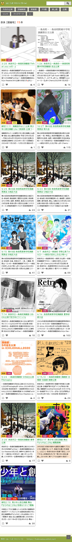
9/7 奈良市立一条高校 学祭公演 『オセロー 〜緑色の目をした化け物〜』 (53, 253)
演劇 (9, 60)
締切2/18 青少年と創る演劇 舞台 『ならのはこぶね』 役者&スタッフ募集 (18, 503)
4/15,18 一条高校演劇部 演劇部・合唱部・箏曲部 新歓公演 (53, 378)
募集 (50, 436)
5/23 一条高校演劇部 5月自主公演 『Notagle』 (18, 378)
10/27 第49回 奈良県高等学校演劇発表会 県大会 (53, 127)
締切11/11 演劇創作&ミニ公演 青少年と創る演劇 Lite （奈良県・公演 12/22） (18, 128)
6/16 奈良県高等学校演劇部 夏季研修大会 (53, 315)
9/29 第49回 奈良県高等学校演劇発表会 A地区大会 (17, 190)
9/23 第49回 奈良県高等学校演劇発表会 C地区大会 (53, 190)
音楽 (50, 373)
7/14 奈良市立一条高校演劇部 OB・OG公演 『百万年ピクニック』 (18, 315)
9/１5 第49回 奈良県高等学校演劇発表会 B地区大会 (17, 253)
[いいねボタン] (6, 84)
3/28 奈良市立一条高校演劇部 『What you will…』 (18, 65)
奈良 (3, 60)
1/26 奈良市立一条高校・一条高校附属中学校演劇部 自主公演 (53, 65)
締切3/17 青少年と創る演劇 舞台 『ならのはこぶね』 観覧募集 (52, 441)
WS (14, 123)
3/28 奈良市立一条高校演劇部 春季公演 (18, 441)
